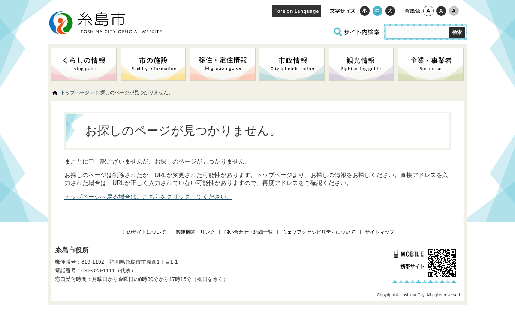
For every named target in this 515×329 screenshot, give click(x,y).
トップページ (75, 92)
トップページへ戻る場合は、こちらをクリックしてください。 (148, 197)
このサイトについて (144, 232)
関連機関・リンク (195, 232)
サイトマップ (379, 232)
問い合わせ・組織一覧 (248, 232)
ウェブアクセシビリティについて (318, 232)
